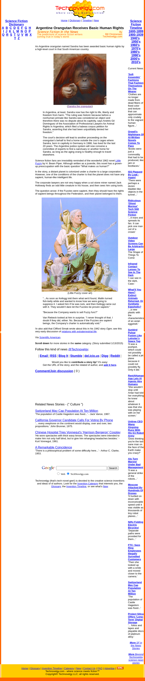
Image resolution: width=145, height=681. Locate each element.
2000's (135, 58)
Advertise (109, 668)
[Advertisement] (16, 100)
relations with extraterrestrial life (79, 331)
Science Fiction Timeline (136, 24)
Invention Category (87, 483)
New (96, 20)
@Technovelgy (78, 349)
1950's (135, 41)
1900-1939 (136, 34)
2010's (135, 62)
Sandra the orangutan (80, 106)
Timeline (87, 20)
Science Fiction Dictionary (16, 22)
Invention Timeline (76, 486)
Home (64, 20)
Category (69, 668)
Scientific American (49, 337)
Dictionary (75, 20)
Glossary (56, 486)
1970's (135, 48)
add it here (110, 365)
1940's (135, 38)
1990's (135, 55)
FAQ (99, 668)
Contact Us (89, 668)
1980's (135, 51)
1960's (135, 45)
